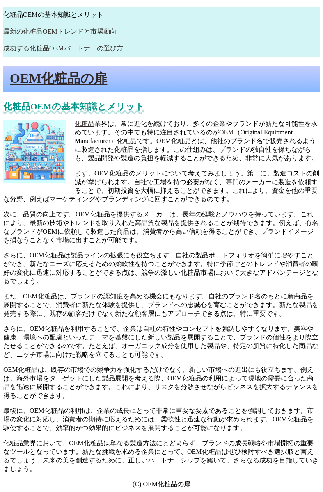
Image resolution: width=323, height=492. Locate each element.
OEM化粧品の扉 (58, 78)
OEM (226, 132)
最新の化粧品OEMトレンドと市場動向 (60, 31)
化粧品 (84, 123)
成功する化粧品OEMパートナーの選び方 (63, 48)
